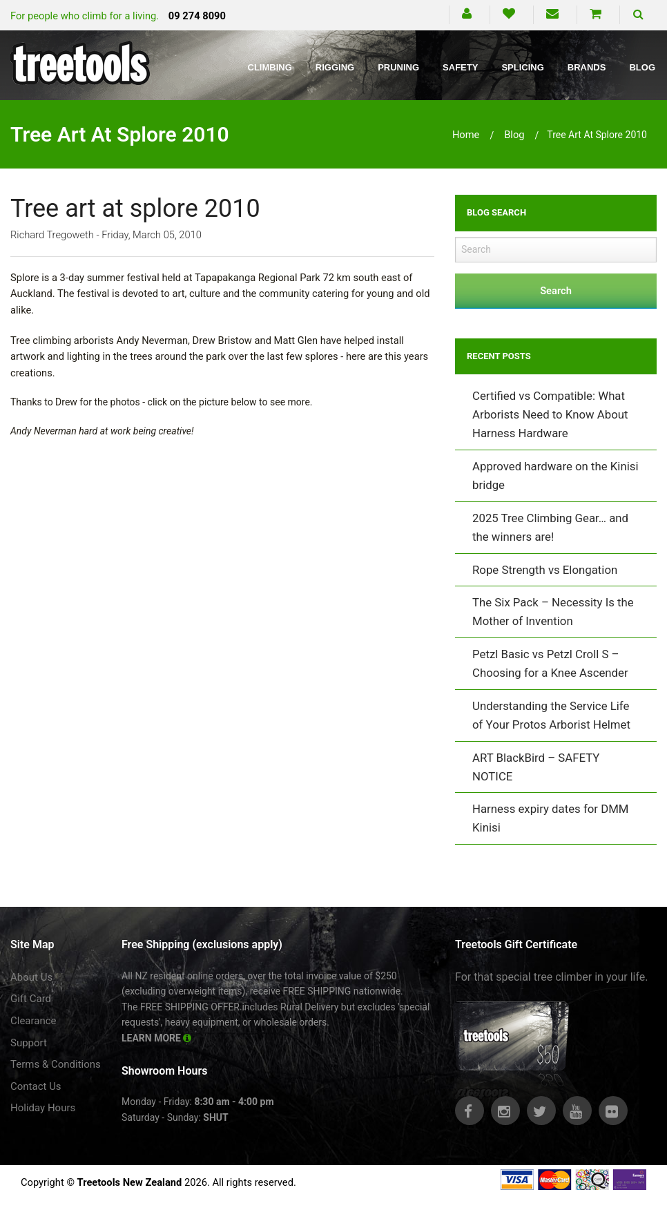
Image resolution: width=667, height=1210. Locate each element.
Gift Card (30, 998)
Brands (587, 67)
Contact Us (35, 1086)
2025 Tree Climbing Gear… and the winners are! (550, 527)
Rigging (335, 67)
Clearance (33, 1021)
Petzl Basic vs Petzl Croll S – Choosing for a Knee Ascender (550, 663)
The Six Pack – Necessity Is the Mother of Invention (553, 611)
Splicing (522, 67)
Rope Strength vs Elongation (544, 570)
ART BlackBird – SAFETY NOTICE (535, 767)
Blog (642, 67)
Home (466, 134)
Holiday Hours (42, 1108)
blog (514, 134)
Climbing (270, 67)
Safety (460, 67)
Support (28, 1043)
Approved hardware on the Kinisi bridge (555, 475)
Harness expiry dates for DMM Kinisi (550, 818)
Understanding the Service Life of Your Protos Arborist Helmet (551, 715)
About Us (31, 977)
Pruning (398, 67)
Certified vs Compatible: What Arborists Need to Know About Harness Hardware (550, 414)
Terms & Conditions (55, 1064)
